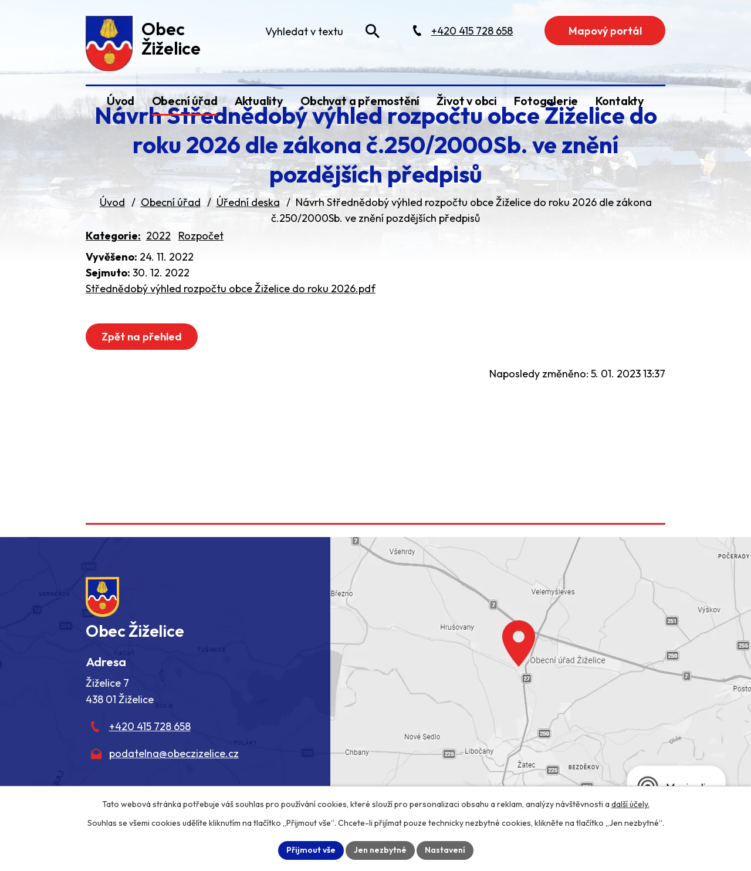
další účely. (630, 804)
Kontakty (620, 100)
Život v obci (467, 100)
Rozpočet (201, 235)
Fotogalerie (546, 100)
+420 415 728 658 (150, 726)
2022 (158, 235)
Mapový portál (605, 31)
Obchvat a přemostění (360, 100)
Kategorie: (113, 235)
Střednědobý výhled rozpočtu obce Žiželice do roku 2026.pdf (231, 288)
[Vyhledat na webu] (373, 31)
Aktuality (259, 100)
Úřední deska (248, 202)
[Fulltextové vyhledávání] (321, 31)
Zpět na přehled (142, 336)
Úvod (120, 100)
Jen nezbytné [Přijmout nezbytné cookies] (380, 850)
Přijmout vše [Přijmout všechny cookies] (311, 850)
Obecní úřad (185, 100)
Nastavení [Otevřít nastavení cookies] (445, 850)
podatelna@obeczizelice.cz (174, 753)
